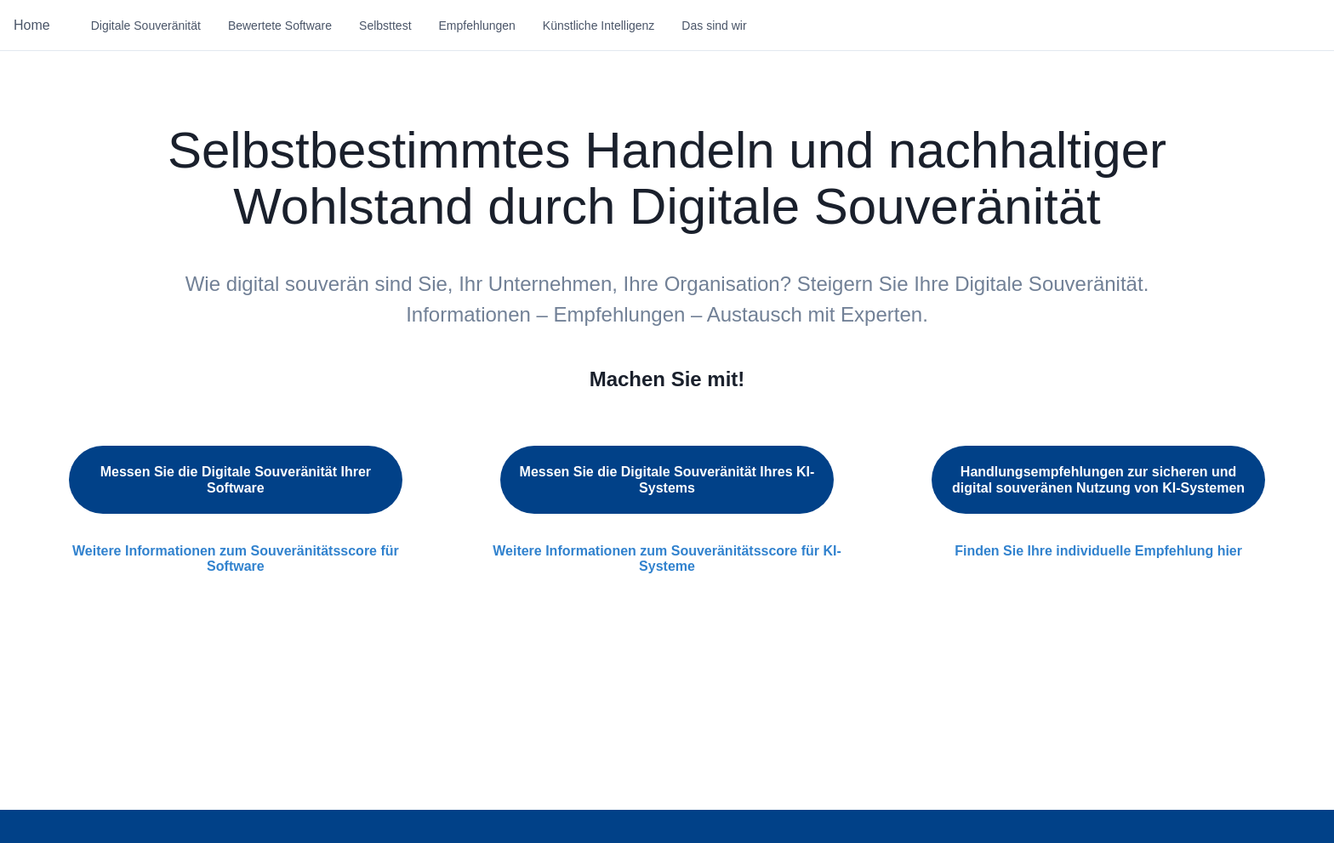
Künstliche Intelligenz (599, 25)
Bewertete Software (280, 25)
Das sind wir (713, 25)
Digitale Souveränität (146, 25)
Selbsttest (385, 25)
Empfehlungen (477, 25)
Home (32, 25)
